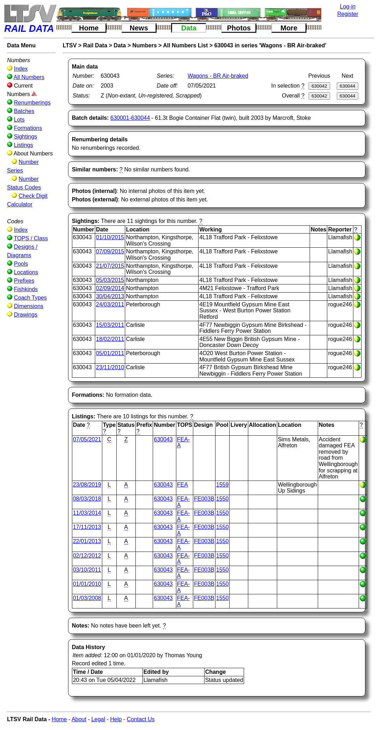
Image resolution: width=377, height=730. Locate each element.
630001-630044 (130, 118)
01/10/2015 (110, 237)
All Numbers (29, 77)
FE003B (204, 499)
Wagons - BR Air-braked (218, 76)
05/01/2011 (110, 353)
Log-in (347, 7)
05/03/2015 (110, 280)
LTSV (70, 45)
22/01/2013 (87, 541)
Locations (26, 272)
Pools (21, 264)
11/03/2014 (87, 513)
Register (347, 14)
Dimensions (28, 306)
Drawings (25, 315)
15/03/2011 (110, 325)
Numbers (144, 45)
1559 (222, 485)
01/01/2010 (87, 584)
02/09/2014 (110, 288)
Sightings (25, 137)
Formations (28, 128)
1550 (222, 499)
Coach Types (30, 298)
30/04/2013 (110, 296)
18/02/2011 (110, 339)
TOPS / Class (31, 238)
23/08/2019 (87, 485)
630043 (163, 439)
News (139, 28)
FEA (182, 485)
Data (188, 28)
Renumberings (32, 103)
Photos (239, 28)
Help (116, 719)
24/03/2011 (110, 304)
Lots (19, 120)
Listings (23, 145)
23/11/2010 (110, 367)
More (288, 28)
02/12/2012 (87, 556)
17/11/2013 (87, 527)
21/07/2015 (110, 266)
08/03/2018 (87, 499)
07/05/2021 (87, 439)
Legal (98, 719)
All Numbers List (185, 45)
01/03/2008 (87, 598)
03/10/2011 (87, 570)
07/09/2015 (110, 251)
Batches (24, 111)
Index (21, 69)
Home (89, 28)
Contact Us (140, 719)
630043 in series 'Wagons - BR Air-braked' (270, 45)
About (79, 719)
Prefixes (24, 281)
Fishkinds (26, 289)
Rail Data (95, 45)
